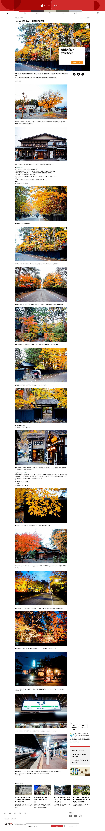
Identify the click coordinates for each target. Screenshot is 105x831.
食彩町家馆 (19, 167)
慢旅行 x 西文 (18, 81)
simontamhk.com (74, 742)
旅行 (25, 13)
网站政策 (14, 819)
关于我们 (6, 819)
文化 (50, 13)
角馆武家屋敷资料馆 (22, 473)
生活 (75, 13)
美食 (37, 13)
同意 (57, 826)
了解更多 (71, 826)
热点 (63, 13)
